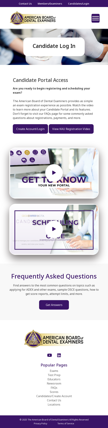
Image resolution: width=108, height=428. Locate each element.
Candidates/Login (78, 3)
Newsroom (54, 383)
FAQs (54, 388)
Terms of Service (65, 423)
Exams (54, 371)
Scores (54, 392)
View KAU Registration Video (71, 129)
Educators (54, 379)
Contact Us (25, 3)
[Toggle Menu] (95, 18)
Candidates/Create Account (54, 396)
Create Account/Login (30, 129)
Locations (54, 404)
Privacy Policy (40, 423)
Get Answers (54, 305)
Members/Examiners (50, 3)
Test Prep (54, 375)
